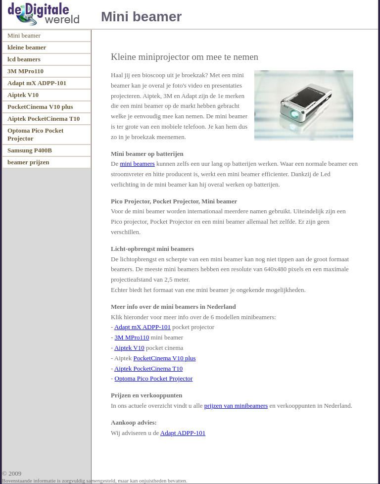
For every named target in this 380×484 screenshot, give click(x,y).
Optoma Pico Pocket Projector (154, 378)
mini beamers (137, 163)
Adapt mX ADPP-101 (142, 327)
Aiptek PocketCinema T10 (148, 368)
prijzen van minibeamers (236, 405)
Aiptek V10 (129, 347)
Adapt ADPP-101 (182, 432)
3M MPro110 (132, 337)
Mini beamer (24, 35)
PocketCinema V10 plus (165, 358)
